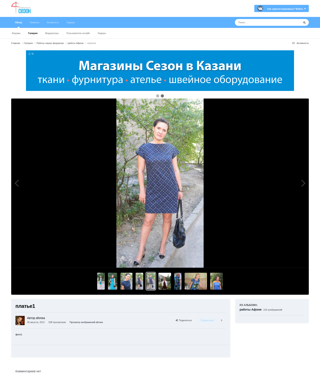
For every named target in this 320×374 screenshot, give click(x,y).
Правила (34, 22)
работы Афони (250, 309)
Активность (53, 22)
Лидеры (102, 33)
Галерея (32, 33)
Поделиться (184, 320)
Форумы (16, 33)
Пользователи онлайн (78, 33)
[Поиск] (260, 22)
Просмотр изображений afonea (86, 322)
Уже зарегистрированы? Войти (286, 9)
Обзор (18, 24)
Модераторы (52, 33)
